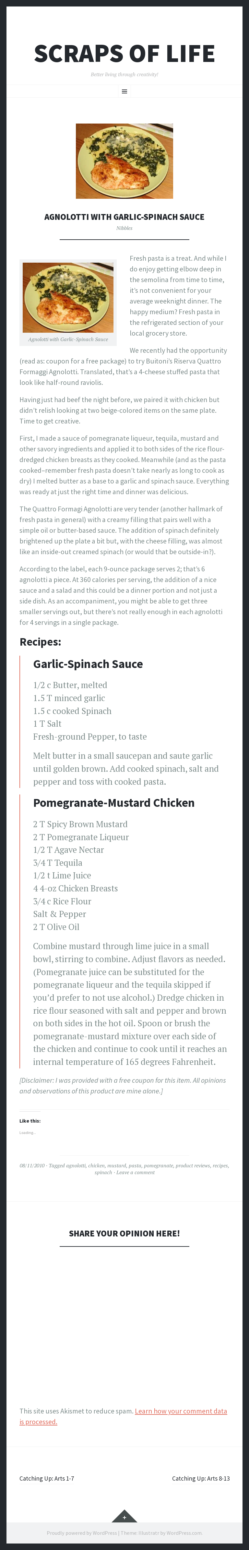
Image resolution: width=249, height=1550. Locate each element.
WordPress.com (184, 1533)
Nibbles (124, 228)
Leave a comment (135, 1172)
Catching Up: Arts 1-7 (50, 1478)
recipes (220, 1165)
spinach (103, 1172)
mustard (116, 1165)
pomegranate (158, 1165)
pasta (135, 1165)
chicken (96, 1165)
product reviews (193, 1165)
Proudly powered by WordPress (82, 1533)
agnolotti (76, 1165)
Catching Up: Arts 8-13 (197, 1478)
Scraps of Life (125, 53)
